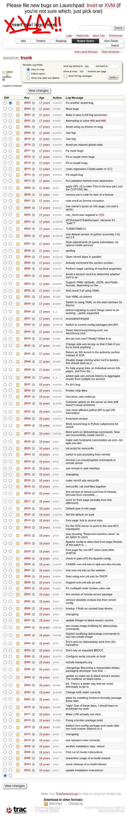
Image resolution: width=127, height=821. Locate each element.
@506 (27, 579)
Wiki (23, 41)
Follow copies (36, 73)
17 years (44, 102)
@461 (27, 774)
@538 (27, 379)
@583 (27, 115)
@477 (27, 717)
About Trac (99, 35)
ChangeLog (75, 807)
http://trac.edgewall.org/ (111, 814)
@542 (27, 347)
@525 (27, 450)
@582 (27, 121)
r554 (101, 215)
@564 (27, 223)
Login (69, 35)
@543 (27, 340)
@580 (27, 133)
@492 (27, 653)
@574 (27, 169)
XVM (109, 5)
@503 (27, 591)
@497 (27, 623)
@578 (27, 145)
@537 (27, 386)
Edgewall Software (48, 814)
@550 (27, 305)
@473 (27, 731)
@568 (27, 196)
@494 (27, 646)
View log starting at (79, 66)
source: (11, 57)
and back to (108, 66)
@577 (27, 151)
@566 (27, 209)
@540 (27, 363)
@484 (27, 680)
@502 (27, 597)
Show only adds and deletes (43, 78)
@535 (27, 398)
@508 (27, 567)
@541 (27, 355)
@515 (27, 517)
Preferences (116, 35)
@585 (27, 103)
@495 (27, 638)
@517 (27, 504)
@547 (27, 320)
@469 (27, 750)
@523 (27, 463)
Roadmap (61, 41)
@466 (27, 762)
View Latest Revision (86, 51)
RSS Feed (55, 807)
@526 (27, 443)
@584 (27, 109)
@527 (27, 435)
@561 (27, 245)
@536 (27, 392)
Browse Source (85, 41)
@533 (27, 405)
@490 (27, 659)
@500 (27, 611)
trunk (26, 57)
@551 (27, 298)
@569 (27, 189)
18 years (44, 386)
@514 (27, 523)
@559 (27, 252)
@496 (27, 630)
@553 (27, 285)
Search (115, 45)
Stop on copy (35, 69)
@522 (27, 470)
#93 (103, 120)
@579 (27, 139)
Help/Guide (82, 35)
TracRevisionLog (66, 797)
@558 (27, 258)
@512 (27, 538)
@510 (27, 554)
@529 (27, 420)
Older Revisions (110, 51)
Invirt (92, 5)
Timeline (40, 41)
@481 (27, 702)
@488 (27, 665)
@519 (27, 488)
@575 (27, 163)
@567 (27, 202)
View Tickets (111, 41)
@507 (27, 573)
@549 (27, 313)
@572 (27, 181)
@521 (27, 476)
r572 (109, 169)
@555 (27, 270)
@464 (27, 768)
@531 (27, 413)
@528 (27, 427)
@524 (27, 456)
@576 (27, 157)
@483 (27, 688)
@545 (27, 326)
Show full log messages (78, 76)
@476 (27, 724)
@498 (27, 617)
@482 (27, 695)
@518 (27, 496)
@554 (27, 277)
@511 (27, 546)
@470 (27, 743)
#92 (92, 120)
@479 (27, 710)
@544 (27, 333)
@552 (27, 292)
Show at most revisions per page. (85, 71)
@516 (27, 511)
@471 (27, 737)
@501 (27, 604)
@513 (27, 530)
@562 (27, 237)
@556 (27, 264)
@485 (27, 672)
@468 (27, 756)
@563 (27, 230)
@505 (27, 585)
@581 (27, 127)
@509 (27, 561)
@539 (27, 371)
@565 (27, 216)
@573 (27, 175)
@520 (27, 482)
